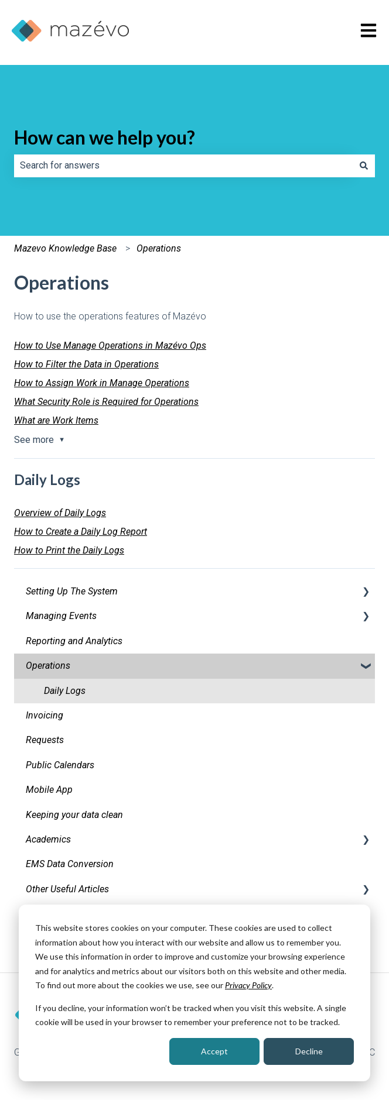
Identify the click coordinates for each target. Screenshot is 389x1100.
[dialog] (194, 993)
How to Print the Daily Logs (69, 550)
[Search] (364, 165)
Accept (214, 1051)
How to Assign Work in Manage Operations (101, 383)
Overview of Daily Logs (60, 512)
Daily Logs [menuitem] (65, 690)
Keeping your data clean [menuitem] (74, 814)
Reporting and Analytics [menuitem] (74, 641)
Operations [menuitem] (48, 665)
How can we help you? (104, 137)
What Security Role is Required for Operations (106, 401)
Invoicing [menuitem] (44, 715)
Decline (309, 1051)
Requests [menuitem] (45, 739)
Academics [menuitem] (48, 839)
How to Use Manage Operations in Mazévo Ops (110, 345)
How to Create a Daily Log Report (80, 531)
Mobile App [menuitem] (49, 789)
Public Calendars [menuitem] (60, 765)
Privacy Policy (248, 985)
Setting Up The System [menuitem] (72, 591)
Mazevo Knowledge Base (65, 248)
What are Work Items (56, 420)
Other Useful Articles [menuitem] (67, 889)
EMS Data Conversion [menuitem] (70, 863)
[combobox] (183, 165)
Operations (159, 248)
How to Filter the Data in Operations (86, 364)
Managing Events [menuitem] (61, 615)
